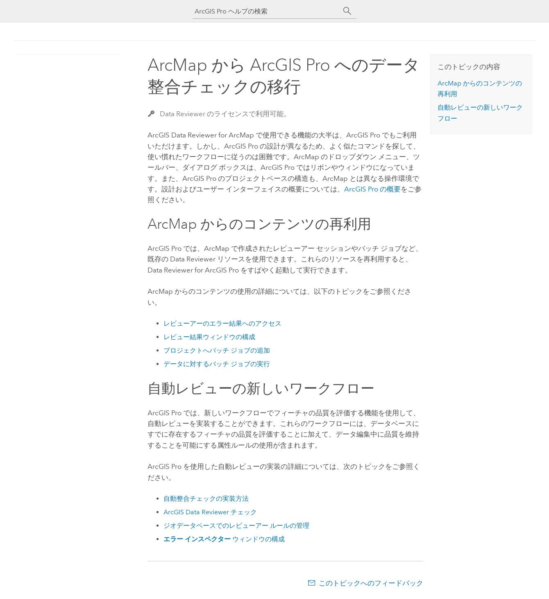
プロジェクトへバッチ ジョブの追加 (216, 350)
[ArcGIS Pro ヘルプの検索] (266, 11)
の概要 (372, 189)
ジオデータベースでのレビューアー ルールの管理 (236, 525)
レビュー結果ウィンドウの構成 (209, 337)
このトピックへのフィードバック (371, 583)
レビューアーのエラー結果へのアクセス (222, 323)
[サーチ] (347, 11)
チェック (210, 512)
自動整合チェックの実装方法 (206, 498)
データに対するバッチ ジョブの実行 (216, 364)
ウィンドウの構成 (224, 539)
